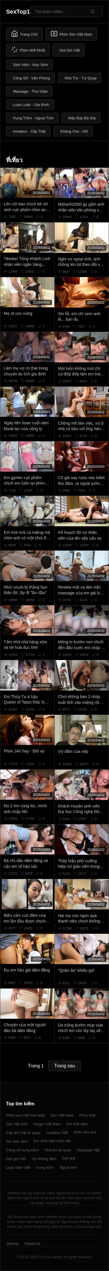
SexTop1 (18, 11)
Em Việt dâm (77, 1124)
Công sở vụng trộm (22, 1150)
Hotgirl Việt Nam (46, 1124)
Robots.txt (32, 1244)
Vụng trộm (45, 1167)
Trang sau (64, 1065)
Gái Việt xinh (16, 1124)
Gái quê (69, 1158)
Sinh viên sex (85, 1132)
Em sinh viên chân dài (52, 1141)
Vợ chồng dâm (44, 1159)
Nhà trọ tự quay (57, 1150)
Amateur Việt (57, 1133)
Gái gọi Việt (16, 1159)
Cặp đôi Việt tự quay (23, 1133)
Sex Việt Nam (62, 1115)
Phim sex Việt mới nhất (25, 1115)
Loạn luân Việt (18, 1167)
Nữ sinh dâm (17, 1141)
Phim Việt (87, 1115)
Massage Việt (88, 1150)
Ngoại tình (68, 1167)
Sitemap (12, 1244)
